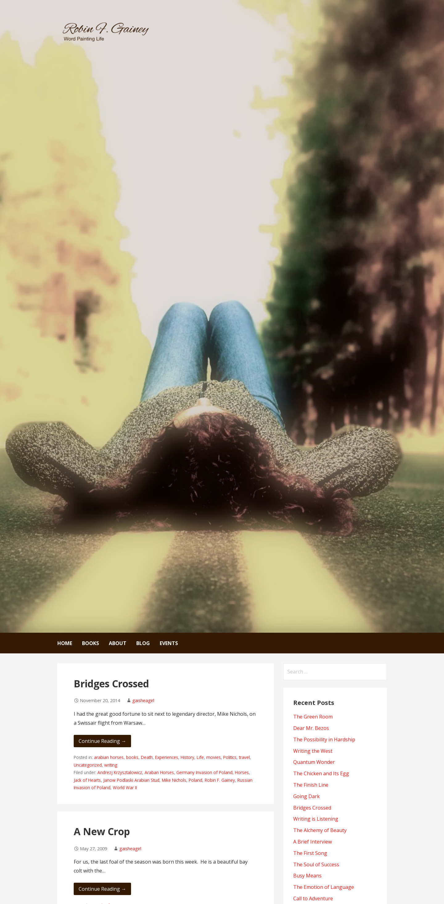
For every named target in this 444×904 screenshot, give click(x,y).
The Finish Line (310, 784)
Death (147, 757)
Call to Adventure (313, 898)
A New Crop (102, 831)
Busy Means (307, 875)
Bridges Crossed (111, 683)
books (132, 757)
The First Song (310, 853)
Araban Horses (159, 772)
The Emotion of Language (323, 887)
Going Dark (306, 796)
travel (244, 757)
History (187, 757)
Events (169, 643)
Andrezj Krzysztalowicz (119, 772)
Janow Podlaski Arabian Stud (131, 780)
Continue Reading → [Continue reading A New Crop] (102, 888)
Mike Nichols (174, 780)
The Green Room (313, 716)
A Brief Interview (312, 841)
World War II (125, 787)
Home (64, 643)
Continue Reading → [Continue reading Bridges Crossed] (102, 741)
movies (213, 757)
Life (200, 757)
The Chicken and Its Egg (321, 773)
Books (90, 643)
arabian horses (109, 757)
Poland (195, 780)
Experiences (166, 757)
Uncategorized (88, 765)
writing (110, 765)
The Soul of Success (316, 864)
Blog (143, 643)
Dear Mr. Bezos (311, 728)
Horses (242, 772)
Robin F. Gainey (220, 780)
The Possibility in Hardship (324, 739)
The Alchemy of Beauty (320, 830)
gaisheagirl (143, 700)
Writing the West (312, 751)
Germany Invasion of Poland (204, 772)
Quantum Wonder (314, 762)
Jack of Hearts (87, 780)
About (117, 643)
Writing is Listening (315, 818)
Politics (229, 757)
